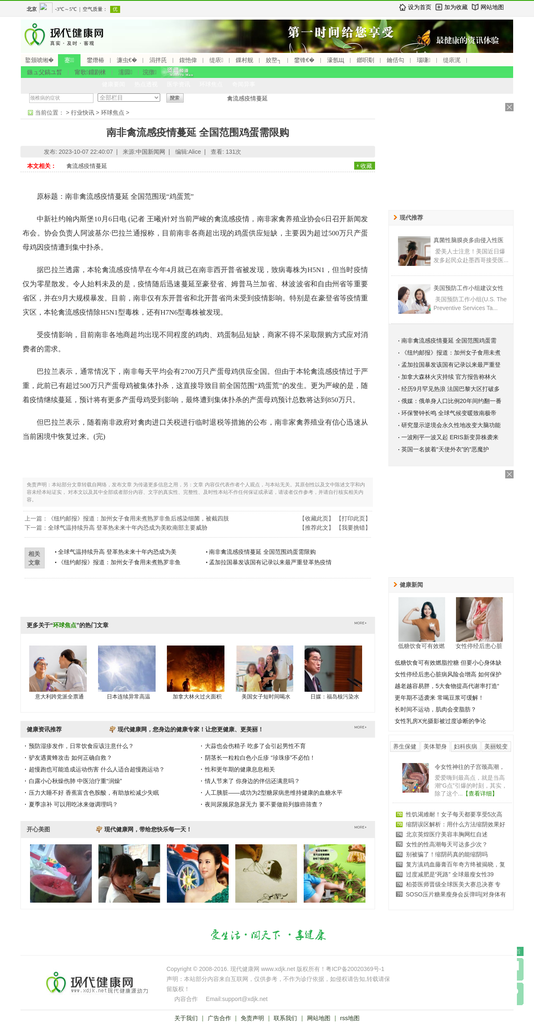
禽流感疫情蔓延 (247, 98)
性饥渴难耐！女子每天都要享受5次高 (454, 814)
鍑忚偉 (188, 60)
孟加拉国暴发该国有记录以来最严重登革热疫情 (270, 562)
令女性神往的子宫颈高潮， (470, 766)
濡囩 (125, 72)
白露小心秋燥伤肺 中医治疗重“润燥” (75, 781)
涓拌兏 (158, 60)
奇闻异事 (243, 84)
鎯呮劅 (365, 60)
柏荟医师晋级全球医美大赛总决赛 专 (453, 884)
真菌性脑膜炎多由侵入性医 (468, 240)
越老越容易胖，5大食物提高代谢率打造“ (447, 686)
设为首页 (419, 7)
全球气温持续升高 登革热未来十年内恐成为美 (117, 551)
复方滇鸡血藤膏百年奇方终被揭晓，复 (455, 864)
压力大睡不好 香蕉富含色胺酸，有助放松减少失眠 (94, 792)
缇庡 (216, 60)
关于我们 (186, 1018)
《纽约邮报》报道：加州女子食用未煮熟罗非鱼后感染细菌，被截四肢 (138, 518)
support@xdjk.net (244, 999)
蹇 (69, 60)
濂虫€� (127, 60)
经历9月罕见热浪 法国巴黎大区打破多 (450, 388)
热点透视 (146, 84)
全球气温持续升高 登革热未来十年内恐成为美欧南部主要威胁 (127, 527)
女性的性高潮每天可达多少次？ (447, 844)
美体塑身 (435, 746)
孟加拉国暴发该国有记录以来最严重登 (451, 364)
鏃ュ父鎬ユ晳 (44, 72)
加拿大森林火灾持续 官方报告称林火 (448, 376)
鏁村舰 (244, 60)
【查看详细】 (480, 793)
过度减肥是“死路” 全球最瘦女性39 (450, 874)
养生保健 (404, 746)
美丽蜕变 (496, 746)
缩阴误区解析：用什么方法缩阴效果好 (455, 824)
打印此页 (353, 518)
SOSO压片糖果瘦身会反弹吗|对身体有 (456, 894)
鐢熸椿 (95, 60)
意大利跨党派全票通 (59, 696)
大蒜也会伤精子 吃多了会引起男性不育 (255, 746)
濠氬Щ (335, 60)
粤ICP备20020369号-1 (355, 969)
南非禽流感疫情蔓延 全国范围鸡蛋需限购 (262, 551)
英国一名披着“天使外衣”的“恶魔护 (445, 449)
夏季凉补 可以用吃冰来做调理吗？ (73, 804)
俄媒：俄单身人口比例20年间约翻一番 (451, 401)
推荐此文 (316, 527)
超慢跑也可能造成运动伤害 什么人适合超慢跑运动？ (97, 769)
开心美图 (38, 829)
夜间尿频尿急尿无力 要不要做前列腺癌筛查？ (264, 804)
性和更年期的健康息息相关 (240, 769)
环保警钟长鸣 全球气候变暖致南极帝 (448, 413)
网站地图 (492, 7)
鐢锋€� (304, 60)
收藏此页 (316, 518)
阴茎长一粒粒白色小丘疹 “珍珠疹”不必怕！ (260, 757)
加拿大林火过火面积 (197, 696)
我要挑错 (353, 527)
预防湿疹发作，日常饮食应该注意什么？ (81, 746)
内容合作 (186, 999)
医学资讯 (178, 84)
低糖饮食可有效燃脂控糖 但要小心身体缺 (448, 662)
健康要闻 (113, 84)
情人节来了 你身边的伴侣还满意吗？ (252, 781)
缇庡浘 (452, 60)
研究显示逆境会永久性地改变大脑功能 (451, 425)
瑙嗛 (424, 60)
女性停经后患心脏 (479, 646)
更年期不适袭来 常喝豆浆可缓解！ (439, 697)
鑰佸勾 (395, 60)
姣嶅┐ (274, 60)
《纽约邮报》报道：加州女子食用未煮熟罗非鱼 (119, 562)
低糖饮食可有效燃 (421, 646)
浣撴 (149, 72)
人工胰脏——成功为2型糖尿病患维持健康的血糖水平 (274, 792)
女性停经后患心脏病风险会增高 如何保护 (448, 674)
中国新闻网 (150, 151)
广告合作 (219, 1018)
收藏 (366, 166)
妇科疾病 (465, 746)
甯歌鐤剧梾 (90, 72)
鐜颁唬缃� (39, 60)
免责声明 (252, 1018)
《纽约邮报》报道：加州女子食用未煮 (451, 352)
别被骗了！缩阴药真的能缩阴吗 (447, 854)
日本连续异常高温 (128, 696)
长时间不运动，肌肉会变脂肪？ (435, 709)
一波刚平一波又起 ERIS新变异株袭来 (450, 437)
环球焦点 (211, 84)
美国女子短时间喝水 (266, 696)
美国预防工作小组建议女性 (468, 288)
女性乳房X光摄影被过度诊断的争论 (440, 721)
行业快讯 (82, 112)
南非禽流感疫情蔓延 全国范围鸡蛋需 (448, 340)
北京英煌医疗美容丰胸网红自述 (447, 834)
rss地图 (350, 1018)
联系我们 (285, 1018)
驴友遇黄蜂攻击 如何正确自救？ (70, 757)
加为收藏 (456, 7)
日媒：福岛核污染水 (334, 696)
